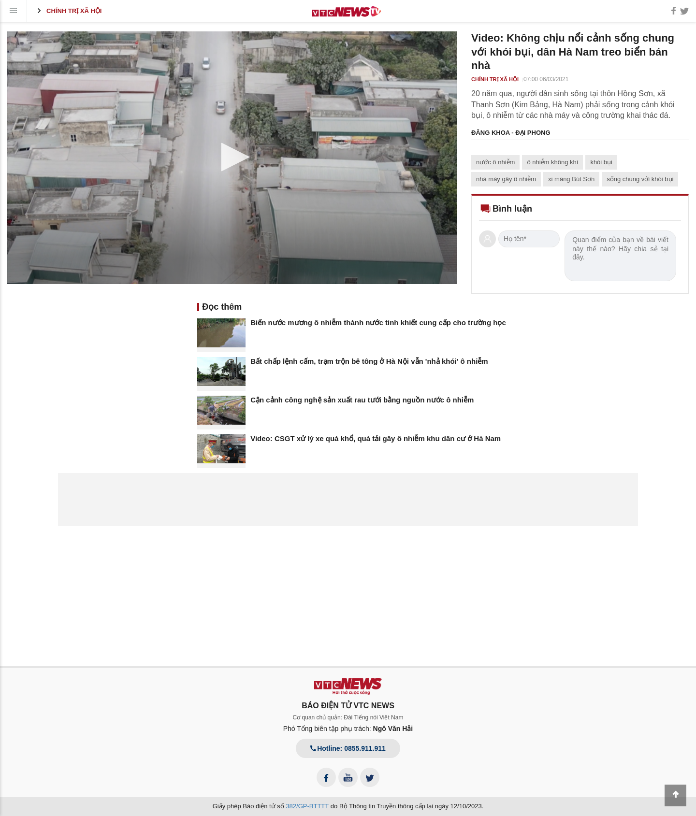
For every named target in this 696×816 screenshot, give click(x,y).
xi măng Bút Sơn (571, 179)
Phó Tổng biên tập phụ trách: (348, 728)
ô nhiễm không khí (552, 162)
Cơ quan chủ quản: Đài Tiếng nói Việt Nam (348, 717)
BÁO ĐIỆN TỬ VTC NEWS (348, 705)
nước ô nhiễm (495, 162)
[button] (232, 157)
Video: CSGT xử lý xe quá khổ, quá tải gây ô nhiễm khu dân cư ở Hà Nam (375, 438)
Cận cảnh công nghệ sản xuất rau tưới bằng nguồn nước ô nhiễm (362, 400)
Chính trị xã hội (68, 10)
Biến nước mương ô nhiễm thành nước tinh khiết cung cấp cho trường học (378, 322)
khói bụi (601, 162)
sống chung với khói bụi (640, 179)
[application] (232, 157)
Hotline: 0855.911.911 (348, 748)
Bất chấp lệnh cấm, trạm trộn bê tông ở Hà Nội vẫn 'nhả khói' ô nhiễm (369, 361)
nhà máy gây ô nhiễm (506, 179)
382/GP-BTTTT (307, 806)
